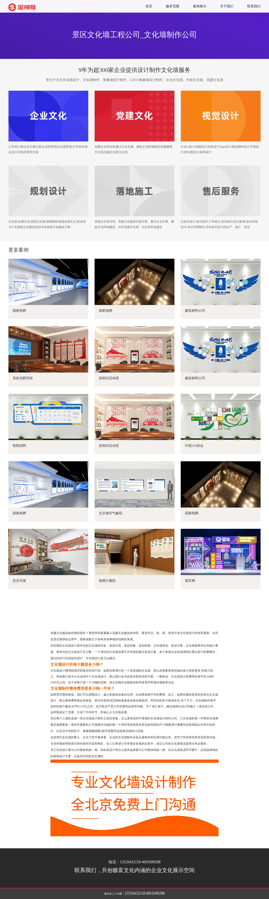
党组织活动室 (109, 378)
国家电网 (19, 310)
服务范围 (172, 6)
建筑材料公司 (195, 310)
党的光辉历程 (23, 378)
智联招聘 (19, 445)
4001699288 (155, 893)
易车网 (190, 580)
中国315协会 (194, 445)
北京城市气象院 (110, 513)
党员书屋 (19, 580)
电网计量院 (107, 580)
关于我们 (226, 6)
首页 (148, 6)
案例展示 (199, 6)
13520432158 (134, 893)
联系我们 (254, 6)
